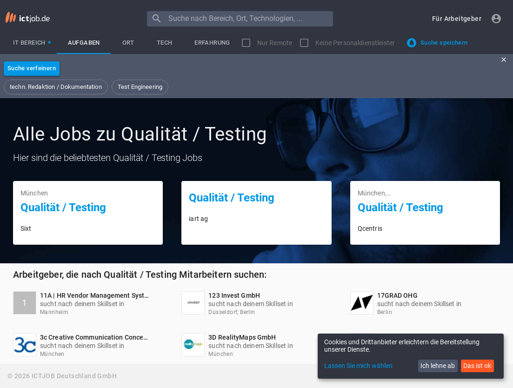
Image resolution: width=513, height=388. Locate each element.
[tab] (29, 43)
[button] (456, 18)
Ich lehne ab (437, 365)
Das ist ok (477, 365)
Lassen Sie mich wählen (358, 365)
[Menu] (157, 19)
